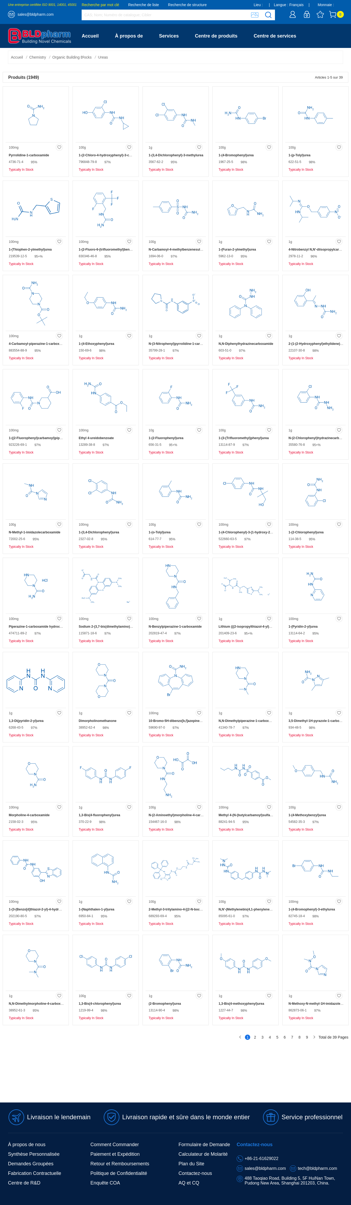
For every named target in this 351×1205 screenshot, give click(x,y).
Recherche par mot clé (100, 5)
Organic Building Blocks (72, 57)
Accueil (90, 36)
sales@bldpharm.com (36, 14)
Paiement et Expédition (115, 1154)
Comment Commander (114, 1144)
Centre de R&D (24, 1183)
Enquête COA (105, 1183)
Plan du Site (191, 1163)
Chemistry (37, 57)
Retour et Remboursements (119, 1163)
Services (169, 36)
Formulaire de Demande (204, 1144)
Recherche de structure (187, 5)
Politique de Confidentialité (118, 1173)
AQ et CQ (188, 1183)
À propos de (129, 36)
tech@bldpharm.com (317, 1168)
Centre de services (275, 36)
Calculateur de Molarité (203, 1154)
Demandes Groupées (30, 1163)
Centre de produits (216, 36)
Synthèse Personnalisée (34, 1154)
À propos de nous (26, 1144)
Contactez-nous (100, 60)
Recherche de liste (143, 5)
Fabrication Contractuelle (34, 1173)
